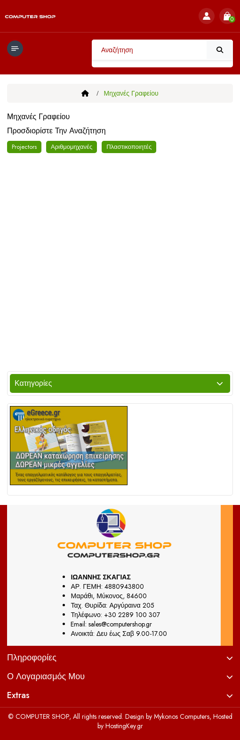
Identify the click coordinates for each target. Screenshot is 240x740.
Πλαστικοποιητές (129, 146)
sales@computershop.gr (120, 624)
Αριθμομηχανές (71, 146)
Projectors (24, 146)
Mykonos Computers (181, 716)
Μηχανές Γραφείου (131, 93)
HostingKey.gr (124, 726)
